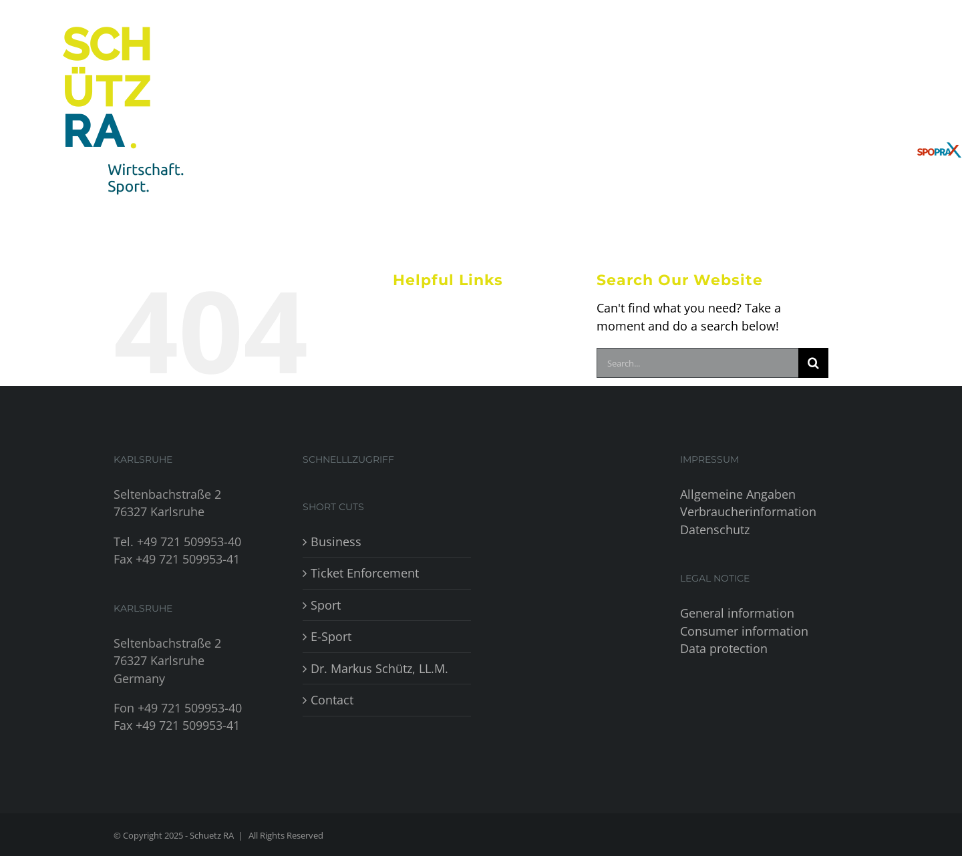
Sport (326, 605)
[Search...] (697, 363)
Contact (332, 700)
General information (737, 613)
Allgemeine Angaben (738, 494)
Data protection (724, 648)
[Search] (813, 363)
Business (336, 541)
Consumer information (744, 631)
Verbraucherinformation (748, 511)
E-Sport (331, 636)
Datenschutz (715, 529)
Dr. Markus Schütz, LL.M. (379, 668)
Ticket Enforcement (365, 573)
